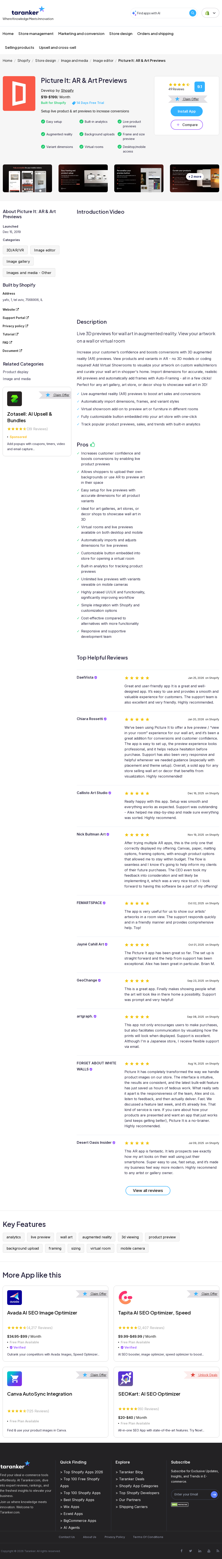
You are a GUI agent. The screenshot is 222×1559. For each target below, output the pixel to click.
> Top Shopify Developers (137, 1493)
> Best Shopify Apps (77, 1500)
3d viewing (130, 1237)
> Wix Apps (69, 1507)
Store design (120, 33)
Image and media (74, 60)
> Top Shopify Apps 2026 (81, 1472)
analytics (14, 1237)
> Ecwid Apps (71, 1513)
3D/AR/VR (15, 250)
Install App (187, 111)
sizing (75, 1248)
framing (55, 1248)
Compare (187, 125)
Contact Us (67, 1537)
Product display (15, 372)
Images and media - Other (29, 273)
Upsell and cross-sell (57, 47)
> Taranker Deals (130, 1479)
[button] (210, 13)
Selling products (19, 47)
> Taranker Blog (129, 1472)
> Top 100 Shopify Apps (80, 1493)
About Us (89, 1537)
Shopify (23, 60)
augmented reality (97, 1237)
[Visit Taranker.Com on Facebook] (181, 1551)
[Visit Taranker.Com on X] (190, 1551)
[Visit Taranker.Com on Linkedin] (199, 1551)
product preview (162, 1237)
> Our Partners (128, 1500)
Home (8, 33)
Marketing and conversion (81, 33)
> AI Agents (70, 1527)
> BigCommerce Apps (78, 1520)
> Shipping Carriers (132, 1507)
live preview (40, 1237)
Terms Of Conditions (148, 1537)
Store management (36, 33)
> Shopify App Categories (137, 1486)
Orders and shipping (155, 33)
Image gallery (18, 261)
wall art (66, 1237)
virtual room (100, 1248)
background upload (23, 1248)
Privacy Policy (115, 1537)
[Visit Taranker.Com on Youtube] (209, 1551)
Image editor (103, 60)
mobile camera (133, 1248)
